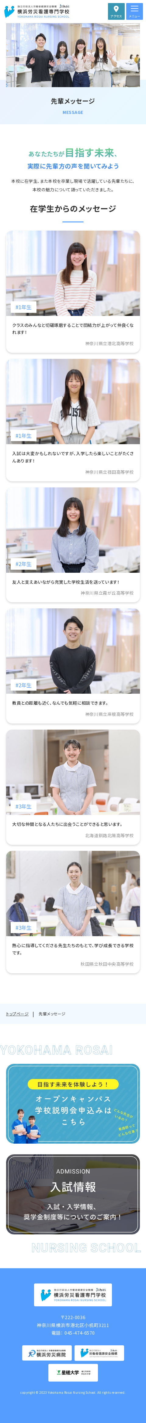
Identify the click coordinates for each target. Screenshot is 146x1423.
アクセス (116, 16)
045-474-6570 (79, 1332)
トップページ (17, 1014)
